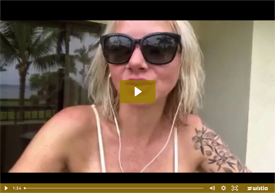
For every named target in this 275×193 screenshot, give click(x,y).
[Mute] (212, 188)
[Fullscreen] (235, 188)
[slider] (114, 188)
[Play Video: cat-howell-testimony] (137, 91)
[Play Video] (6, 188)
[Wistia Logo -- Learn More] (258, 188)
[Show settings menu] (223, 188)
